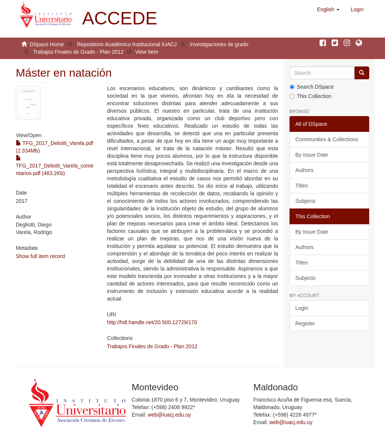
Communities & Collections (327, 139)
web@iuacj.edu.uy (169, 415)
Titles (302, 186)
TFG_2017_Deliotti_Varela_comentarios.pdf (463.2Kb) (55, 165)
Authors (305, 170)
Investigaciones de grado (219, 44)
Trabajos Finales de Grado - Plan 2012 (78, 52)
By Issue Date (312, 155)
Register (305, 323)
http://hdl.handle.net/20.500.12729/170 (152, 322)
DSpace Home (47, 44)
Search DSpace (312, 87)
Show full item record (40, 256)
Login (302, 308)
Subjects (306, 201)
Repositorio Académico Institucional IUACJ (127, 44)
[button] (328, 9)
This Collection (311, 96)
